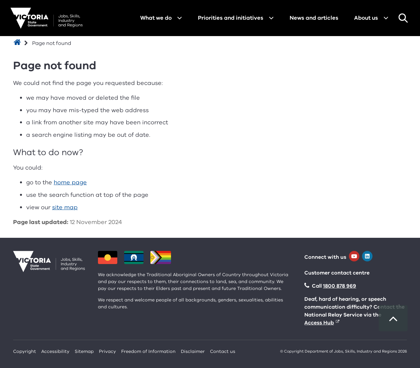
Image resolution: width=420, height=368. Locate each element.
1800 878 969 (339, 286)
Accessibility (55, 351)
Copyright (24, 351)
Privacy (107, 351)
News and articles (314, 18)
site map (65, 207)
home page (70, 182)
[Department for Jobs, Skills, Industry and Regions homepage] (46, 18)
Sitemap (84, 351)
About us (366, 18)
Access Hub (319, 322)
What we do (156, 18)
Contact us (222, 351)
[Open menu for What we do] (179, 18)
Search (403, 18)
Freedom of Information (148, 351)
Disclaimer (193, 351)
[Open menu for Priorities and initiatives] (271, 18)
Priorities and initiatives (230, 18)
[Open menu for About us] (386, 18)
